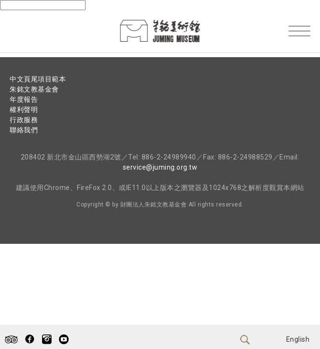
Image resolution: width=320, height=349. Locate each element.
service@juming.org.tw (160, 167)
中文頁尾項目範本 (38, 79)
